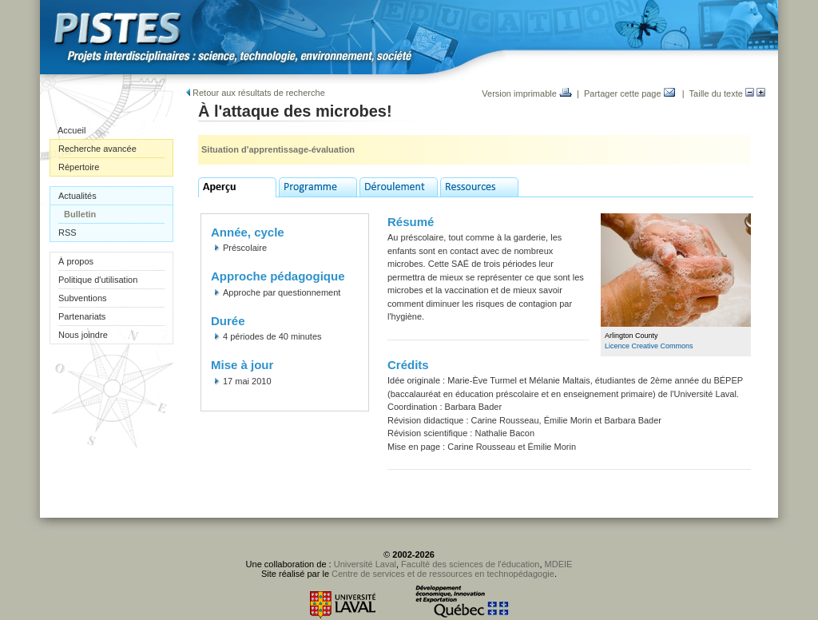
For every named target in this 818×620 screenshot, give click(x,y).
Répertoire (78, 167)
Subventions (82, 298)
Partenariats (81, 316)
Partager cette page (629, 93)
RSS (67, 232)
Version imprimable (527, 93)
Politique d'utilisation (97, 279)
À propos (75, 261)
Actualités (77, 196)
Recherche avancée (97, 148)
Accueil (71, 130)
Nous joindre (83, 335)
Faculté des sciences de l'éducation (470, 564)
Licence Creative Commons (649, 346)
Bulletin (80, 214)
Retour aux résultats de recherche (255, 92)
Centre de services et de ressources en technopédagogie (443, 573)
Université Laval (365, 564)
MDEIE (559, 564)
